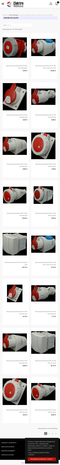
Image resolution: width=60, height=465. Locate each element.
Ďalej (56, 433)
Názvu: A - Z (19, 25)
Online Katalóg (11, 18)
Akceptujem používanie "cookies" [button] (42, 459)
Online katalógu (13, 15)
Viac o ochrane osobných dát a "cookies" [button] (38, 453)
